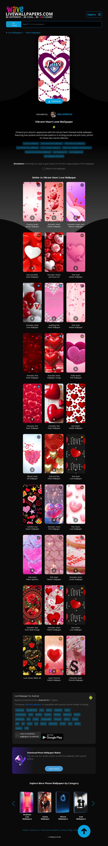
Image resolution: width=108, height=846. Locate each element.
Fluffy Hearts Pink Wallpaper (76, 376)
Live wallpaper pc (76, 152)
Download (54, 101)
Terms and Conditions (50, 830)
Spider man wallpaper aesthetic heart (77, 148)
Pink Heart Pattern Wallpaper (54, 578)
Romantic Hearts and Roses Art (54, 276)
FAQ (76, 830)
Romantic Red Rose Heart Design (32, 628)
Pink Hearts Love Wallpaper (76, 528)
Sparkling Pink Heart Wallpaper (54, 326)
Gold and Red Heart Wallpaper (54, 477)
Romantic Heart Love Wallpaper (32, 326)
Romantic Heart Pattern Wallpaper (54, 628)
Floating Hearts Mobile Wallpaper (32, 225)
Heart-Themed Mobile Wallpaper (54, 679)
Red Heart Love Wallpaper (76, 477)
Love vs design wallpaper (50, 148)
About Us (34, 830)
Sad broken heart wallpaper (51, 143)
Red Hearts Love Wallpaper (76, 628)
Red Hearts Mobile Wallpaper (76, 427)
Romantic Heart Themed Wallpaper (75, 679)
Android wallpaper (33, 704)
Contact (25, 830)
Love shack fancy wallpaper (27, 148)
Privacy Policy (66, 830)
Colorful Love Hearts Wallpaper (32, 528)
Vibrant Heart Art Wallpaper (32, 477)
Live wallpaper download (54, 156)
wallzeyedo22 (61, 114)
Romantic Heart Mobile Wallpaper (54, 225)
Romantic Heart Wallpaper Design (54, 376)
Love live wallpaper (31, 143)
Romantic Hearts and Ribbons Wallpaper (75, 225)
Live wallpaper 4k (60, 152)
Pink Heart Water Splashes (32, 578)
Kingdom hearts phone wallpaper (38, 152)
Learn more (54, 768)
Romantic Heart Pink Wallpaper (54, 528)
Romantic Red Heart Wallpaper (32, 376)
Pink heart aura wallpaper (74, 143)
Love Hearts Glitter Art (32, 678)
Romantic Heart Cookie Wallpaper (76, 578)
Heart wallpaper (33, 32)
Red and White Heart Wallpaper (32, 276)
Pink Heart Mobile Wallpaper (76, 276)
